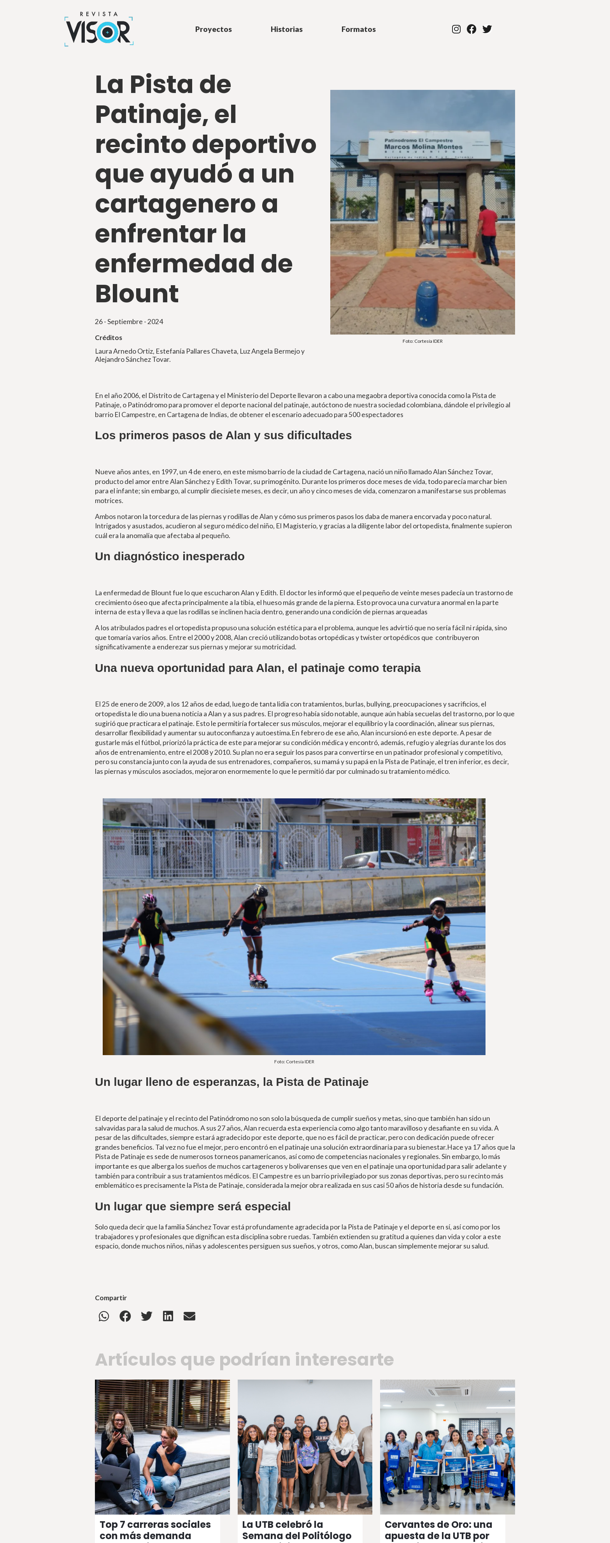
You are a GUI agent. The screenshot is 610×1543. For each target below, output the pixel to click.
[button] (103, 1316)
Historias (287, 29)
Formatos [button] (359, 29)
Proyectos (213, 29)
